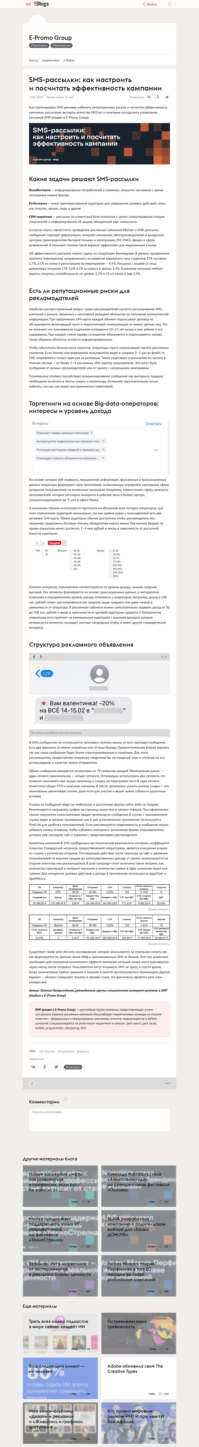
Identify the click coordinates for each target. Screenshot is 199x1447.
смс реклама (47, 1051)
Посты (33, 60)
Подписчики (51, 60)
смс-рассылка (66, 1051)
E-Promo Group (50, 38)
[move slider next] (41, 657)
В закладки (73, 1067)
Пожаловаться (61, 45)
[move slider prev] (34, 657)
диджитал (83, 1051)
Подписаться (39, 45)
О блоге (69, 60)
